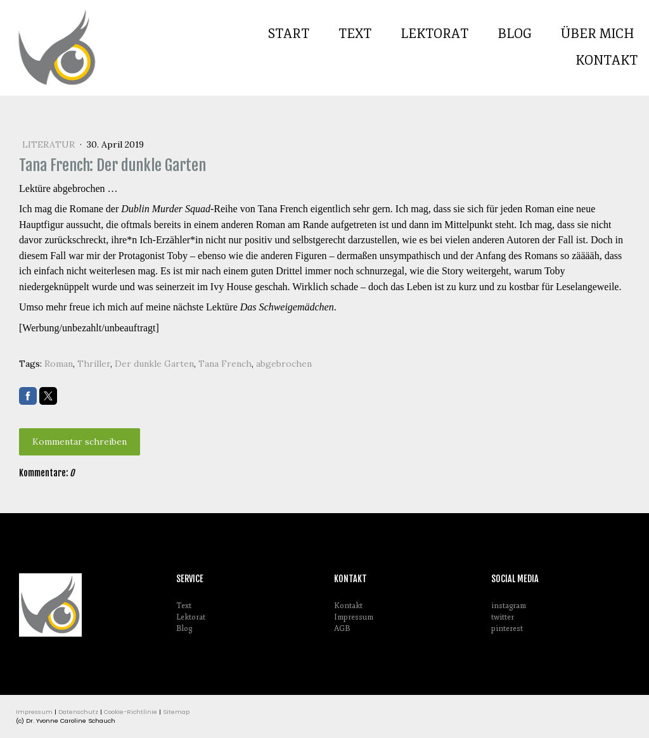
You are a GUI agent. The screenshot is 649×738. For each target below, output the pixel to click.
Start (288, 34)
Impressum (353, 617)
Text (354, 34)
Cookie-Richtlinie (130, 712)
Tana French (225, 363)
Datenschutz (78, 712)
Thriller (93, 363)
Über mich (597, 34)
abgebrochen (284, 363)
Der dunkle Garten (154, 363)
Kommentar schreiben (79, 441)
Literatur (49, 144)
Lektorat (434, 34)
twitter (502, 617)
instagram (508, 606)
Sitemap (176, 712)
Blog (515, 34)
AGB (342, 628)
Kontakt (606, 60)
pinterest (507, 628)
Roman (58, 363)
